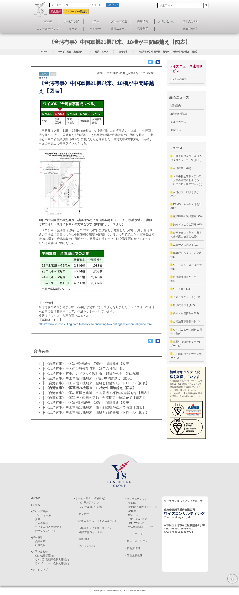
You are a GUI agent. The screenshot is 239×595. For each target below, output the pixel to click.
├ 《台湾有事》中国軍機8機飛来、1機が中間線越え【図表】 (87, 402)
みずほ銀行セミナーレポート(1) (186, 355)
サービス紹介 (71, 21)
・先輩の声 (39, 541)
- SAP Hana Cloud (136, 519)
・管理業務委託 (133, 555)
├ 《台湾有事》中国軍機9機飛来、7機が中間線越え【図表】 (87, 364)
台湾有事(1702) (181, 168)
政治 (53, 73)
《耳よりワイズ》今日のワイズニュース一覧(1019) (186, 158)
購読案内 (176, 105)
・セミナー (82, 513)
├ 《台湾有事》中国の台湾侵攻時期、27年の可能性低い (84, 368)
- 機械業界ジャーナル (90, 532)
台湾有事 (123, 51)
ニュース (44, 73)
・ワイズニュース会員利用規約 (51, 563)
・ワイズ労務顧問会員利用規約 (51, 559)
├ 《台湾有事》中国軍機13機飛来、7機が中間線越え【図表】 (88, 378)
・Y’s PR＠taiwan (86, 546)
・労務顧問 (82, 539)
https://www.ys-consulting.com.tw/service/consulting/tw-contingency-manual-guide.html (95, 324)
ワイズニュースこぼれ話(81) (186, 266)
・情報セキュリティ (136, 541)
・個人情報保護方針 (44, 555)
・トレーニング (133, 534)
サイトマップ (40, 569)
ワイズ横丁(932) (181, 288)
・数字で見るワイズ (44, 530)
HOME (48, 21)
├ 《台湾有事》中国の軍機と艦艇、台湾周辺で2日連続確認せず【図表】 (96, 393)
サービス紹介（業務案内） (71, 51)
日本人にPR (190, 21)
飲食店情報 (190, 28)
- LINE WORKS (135, 523)
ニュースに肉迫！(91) (185, 244)
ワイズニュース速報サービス (186, 68)
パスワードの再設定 (76, 11)
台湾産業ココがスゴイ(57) (185, 278)
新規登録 (56, 11)
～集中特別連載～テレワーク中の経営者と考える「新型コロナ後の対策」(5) (186, 180)
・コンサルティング (87, 502)
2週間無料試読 (179, 113)
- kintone (131, 502)
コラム (95, 21)
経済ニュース (119, 28)
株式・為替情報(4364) (185, 313)
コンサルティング (48, 28)
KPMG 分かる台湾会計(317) (186, 206)
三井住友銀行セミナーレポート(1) (186, 343)
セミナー (95, 28)
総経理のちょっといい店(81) (186, 254)
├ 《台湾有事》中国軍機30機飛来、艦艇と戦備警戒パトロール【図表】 (95, 383)
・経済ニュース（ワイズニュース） (96, 520)
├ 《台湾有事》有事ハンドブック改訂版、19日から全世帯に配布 (90, 373)
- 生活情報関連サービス (140, 527)
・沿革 (36, 519)
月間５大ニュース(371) (185, 297)
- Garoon (131, 510)
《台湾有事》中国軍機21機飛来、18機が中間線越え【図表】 (168, 51)
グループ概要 (119, 21)
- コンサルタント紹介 (90, 506)
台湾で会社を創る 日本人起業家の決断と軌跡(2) (186, 234)
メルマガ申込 (178, 121)
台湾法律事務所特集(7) (185, 321)
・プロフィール (42, 515)
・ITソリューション (135, 498)
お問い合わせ (166, 21)
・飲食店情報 (132, 548)
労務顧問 (142, 28)
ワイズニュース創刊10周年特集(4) (186, 331)
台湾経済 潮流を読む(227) (185, 194)
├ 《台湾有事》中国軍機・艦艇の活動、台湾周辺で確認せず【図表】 (94, 398)
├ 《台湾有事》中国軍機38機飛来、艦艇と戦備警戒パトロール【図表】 (95, 412)
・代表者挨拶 (40, 523)
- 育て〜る (132, 515)
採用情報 (142, 21)
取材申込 (176, 130)
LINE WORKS (179, 79)
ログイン (112, 4)
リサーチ (71, 28)
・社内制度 (39, 545)
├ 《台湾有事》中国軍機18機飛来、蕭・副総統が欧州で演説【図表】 (94, 407)
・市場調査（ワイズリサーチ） (94, 527)
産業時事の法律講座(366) (187, 216)
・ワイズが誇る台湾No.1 (47, 527)
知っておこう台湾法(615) (187, 224)
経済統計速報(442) (183, 305)
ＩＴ (166, 28)
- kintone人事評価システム (141, 506)
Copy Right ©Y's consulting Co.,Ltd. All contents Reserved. (119, 590)
